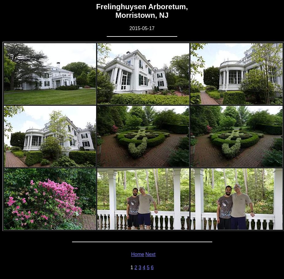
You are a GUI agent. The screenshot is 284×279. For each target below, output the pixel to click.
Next (150, 254)
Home (137, 254)
